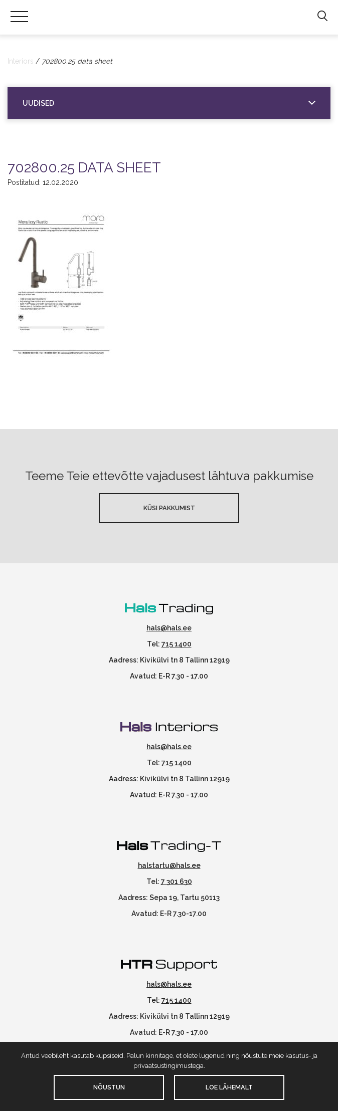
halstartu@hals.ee (169, 865)
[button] (322, 16)
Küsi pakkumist (169, 508)
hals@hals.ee (169, 628)
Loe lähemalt (229, 1087)
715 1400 (176, 644)
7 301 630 (176, 881)
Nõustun (109, 1087)
